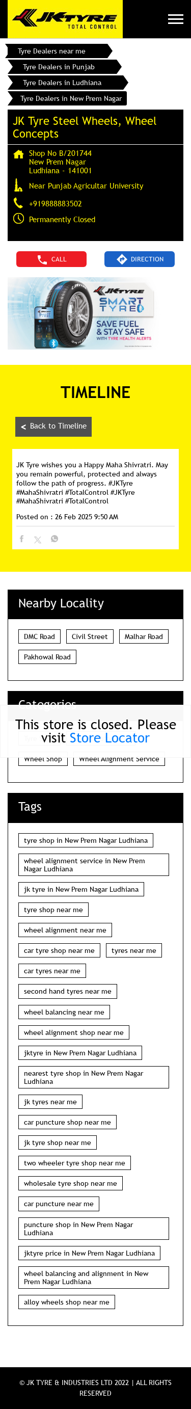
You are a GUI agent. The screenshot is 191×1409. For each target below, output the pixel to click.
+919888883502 (55, 203)
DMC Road (39, 636)
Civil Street (90, 636)
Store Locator (110, 737)
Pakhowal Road (47, 656)
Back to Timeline (53, 427)
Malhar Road (144, 636)
